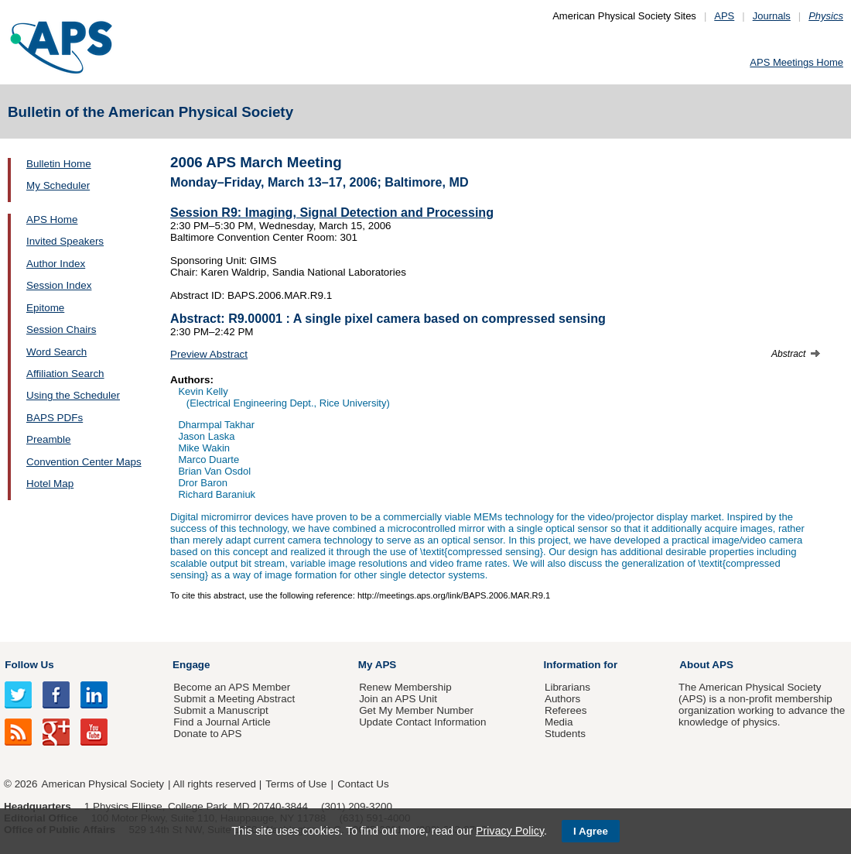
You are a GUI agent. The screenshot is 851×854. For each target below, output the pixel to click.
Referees (566, 710)
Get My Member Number (416, 710)
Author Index (55, 263)
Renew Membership (405, 687)
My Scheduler (58, 185)
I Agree (590, 831)
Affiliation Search (65, 373)
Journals (772, 16)
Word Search (56, 352)
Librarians (567, 687)
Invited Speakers (65, 241)
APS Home (51, 219)
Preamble (48, 439)
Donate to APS (207, 733)
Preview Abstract (209, 354)
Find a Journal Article (221, 722)
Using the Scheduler (73, 395)
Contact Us (362, 784)
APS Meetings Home (796, 62)
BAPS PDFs (54, 418)
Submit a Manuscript (220, 710)
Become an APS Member (231, 687)
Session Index (58, 285)
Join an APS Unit (398, 699)
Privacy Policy (510, 831)
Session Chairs (61, 329)
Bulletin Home (58, 164)
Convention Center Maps (84, 462)
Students (565, 733)
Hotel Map (49, 483)
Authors (562, 699)
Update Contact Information (422, 722)
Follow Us (29, 665)
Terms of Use (295, 784)
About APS (706, 665)
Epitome (45, 308)
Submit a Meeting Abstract (234, 699)
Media (559, 722)
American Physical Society (103, 784)
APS (724, 16)
